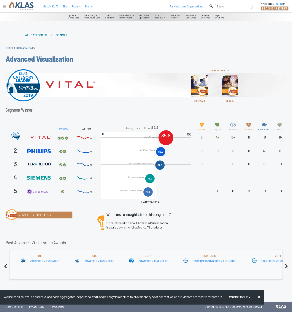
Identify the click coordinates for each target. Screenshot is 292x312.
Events (88, 6)
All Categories (36, 35)
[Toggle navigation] (4, 6)
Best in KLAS (51, 6)
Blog (65, 6)
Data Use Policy (14, 306)
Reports (76, 6)
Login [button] (278, 3)
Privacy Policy (36, 306)
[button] (188, 6)
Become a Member (274, 8)
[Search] (234, 6)
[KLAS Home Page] (20, 6)
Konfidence (63, 128)
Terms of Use (57, 306)
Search (61, 35)
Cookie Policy (239, 297)
